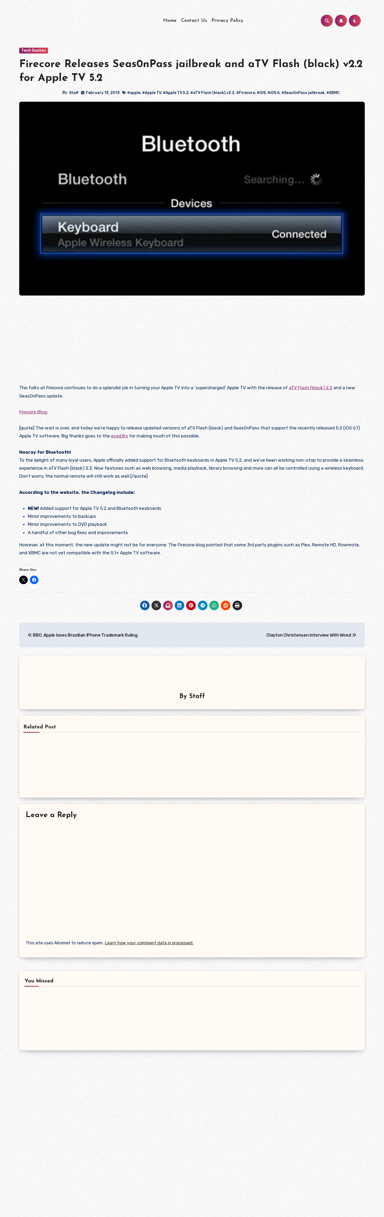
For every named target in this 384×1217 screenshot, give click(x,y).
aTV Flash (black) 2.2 (310, 387)
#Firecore (245, 93)
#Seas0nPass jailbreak (303, 93)
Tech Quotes (33, 50)
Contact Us (194, 20)
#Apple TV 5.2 (176, 93)
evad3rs (119, 436)
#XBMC (333, 93)
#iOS (261, 93)
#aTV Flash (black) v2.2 (212, 93)
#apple (133, 93)
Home (170, 20)
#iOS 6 (273, 93)
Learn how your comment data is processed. (149, 941)
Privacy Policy (227, 20)
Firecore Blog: (33, 412)
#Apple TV (151, 93)
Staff (73, 93)
